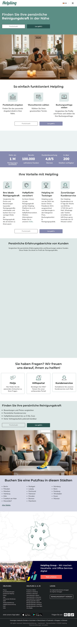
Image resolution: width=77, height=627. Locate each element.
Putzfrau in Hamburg (32, 592)
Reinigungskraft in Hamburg (34, 604)
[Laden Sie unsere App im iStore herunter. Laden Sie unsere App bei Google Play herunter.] (38, 614)
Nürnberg (57, 486)
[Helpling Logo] (9, 3)
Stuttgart (31, 486)
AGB (4, 601)
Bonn (55, 489)
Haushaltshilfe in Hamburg (33, 599)
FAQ (4, 606)
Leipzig (31, 489)
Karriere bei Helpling (8, 593)
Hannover (31, 494)
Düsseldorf (8, 501)
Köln (5, 496)
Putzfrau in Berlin (31, 590)
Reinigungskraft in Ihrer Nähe (34, 606)
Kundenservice (64, 383)
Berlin (6, 486)
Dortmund (32, 491)
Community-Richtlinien (9, 599)
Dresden (31, 496)
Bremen (31, 498)
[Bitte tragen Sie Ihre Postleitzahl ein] (13, 26)
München (7, 491)
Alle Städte (6, 505)
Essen (56, 496)
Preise (4, 595)
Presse (5, 590)
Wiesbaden (58, 494)
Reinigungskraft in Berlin (33, 601)
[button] (66, 3)
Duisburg (57, 491)
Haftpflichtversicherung (9, 604)
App (4, 597)
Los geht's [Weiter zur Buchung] (38, 26)
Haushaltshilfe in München (33, 597)
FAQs (13, 383)
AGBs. (31, 222)
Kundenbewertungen (8, 592)
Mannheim (32, 501)
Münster (57, 498)
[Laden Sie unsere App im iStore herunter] (27, 614)
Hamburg (7, 494)
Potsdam (7, 489)
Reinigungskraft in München (34, 602)
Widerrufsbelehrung (8, 602)
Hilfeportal (38, 383)
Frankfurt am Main (10, 498)
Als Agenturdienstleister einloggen (59, 590)
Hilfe (4, 608)
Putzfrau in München (32, 593)
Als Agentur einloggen (56, 592)
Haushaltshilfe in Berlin (32, 595)
